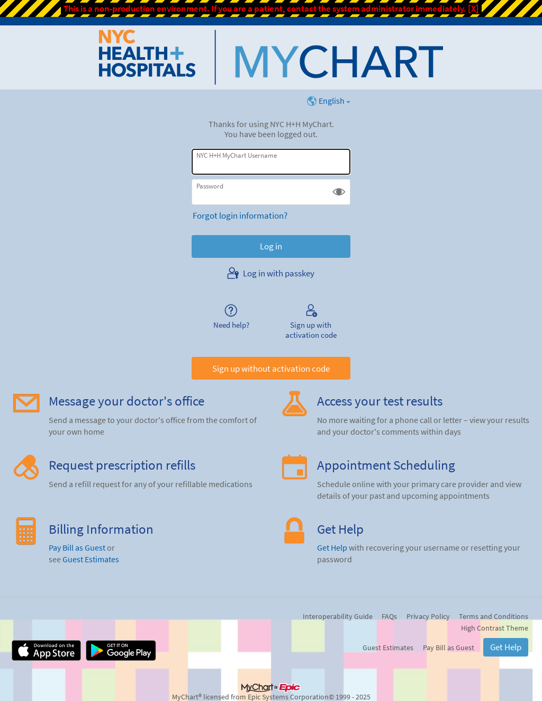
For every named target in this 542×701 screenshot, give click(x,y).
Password (209, 186)
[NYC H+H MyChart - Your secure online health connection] (271, 57)
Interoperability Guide (338, 616)
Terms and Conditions (493, 616)
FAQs (389, 616)
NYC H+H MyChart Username (236, 155)
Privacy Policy (428, 616)
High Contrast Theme (494, 628)
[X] (473, 8)
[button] (339, 192)
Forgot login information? (240, 215)
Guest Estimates (90, 559)
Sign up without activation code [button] (271, 368)
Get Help (332, 548)
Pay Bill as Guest (77, 548)
